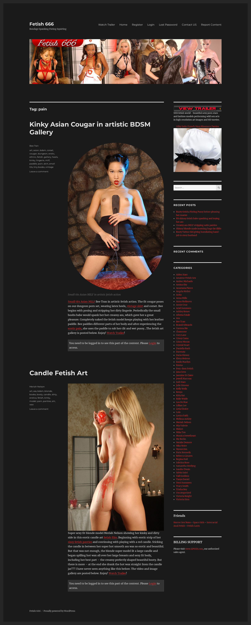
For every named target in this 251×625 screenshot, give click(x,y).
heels (55, 157)
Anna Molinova (184, 301)
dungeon (43, 153)
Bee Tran (34, 145)
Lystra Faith (182, 415)
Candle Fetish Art (58, 373)
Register (137, 24)
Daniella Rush (183, 348)
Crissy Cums (182, 338)
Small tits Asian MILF (81, 301)
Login (150, 24)
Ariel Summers (183, 308)
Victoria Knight (184, 496)
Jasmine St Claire (184, 375)
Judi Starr (181, 382)
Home (123, 24)
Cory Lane (181, 335)
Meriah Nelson (37, 386)
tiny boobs (39, 167)
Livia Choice (182, 409)
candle (47, 394)
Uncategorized (183, 492)
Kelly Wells (181, 388)
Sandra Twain (183, 469)
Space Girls (198, 522)
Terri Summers (184, 482)
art (30, 150)
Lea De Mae (182, 402)
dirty (54, 394)
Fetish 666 (41, 24)
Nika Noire (181, 445)
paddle (33, 163)
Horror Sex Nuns (182, 522)
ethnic (32, 157)
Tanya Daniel (182, 479)
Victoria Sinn (182, 499)
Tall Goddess (182, 476)
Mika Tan (181, 432)
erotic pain (74, 328)
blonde (48, 391)
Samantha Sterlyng (186, 466)
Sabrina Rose (182, 462)
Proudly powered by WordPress (59, 611)
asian (36, 150)
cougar (33, 153)
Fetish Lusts (193, 525)
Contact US (189, 24)
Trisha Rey (181, 489)
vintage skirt (135, 306)
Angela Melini (183, 291)
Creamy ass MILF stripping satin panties (196, 225)
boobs (32, 394)
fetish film (110, 537)
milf (47, 160)
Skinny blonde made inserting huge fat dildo (198, 228)
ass (34, 391)
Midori (179, 429)
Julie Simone (182, 385)
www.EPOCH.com (194, 548)
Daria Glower (182, 355)
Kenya (179, 392)
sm (53, 401)
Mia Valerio (182, 425)
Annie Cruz (181, 304)
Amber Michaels (184, 281)
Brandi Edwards (184, 325)
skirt (46, 163)
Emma (179, 365)
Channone (181, 331)
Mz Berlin (181, 439)
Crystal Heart (182, 345)
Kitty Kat (180, 395)
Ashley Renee (183, 311)
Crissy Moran (183, 341)
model (32, 401)
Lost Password (168, 24)
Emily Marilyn (183, 362)
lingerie (40, 160)
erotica (33, 397)
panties (47, 401)
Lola (178, 412)
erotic (51, 153)
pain (40, 163)
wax (31, 404)
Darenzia (180, 351)
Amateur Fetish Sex (186, 278)
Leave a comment (38, 171)
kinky (32, 160)
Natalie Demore (184, 442)
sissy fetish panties (80, 541)
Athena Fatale (183, 315)
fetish (40, 157)
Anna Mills (181, 298)
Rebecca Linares (184, 455)
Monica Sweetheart (186, 435)
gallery (47, 157)
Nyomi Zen (181, 449)
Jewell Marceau (183, 378)
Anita (179, 294)
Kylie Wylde (182, 398)
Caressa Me (182, 328)
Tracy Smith (182, 486)
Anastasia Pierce (184, 288)
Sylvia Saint (182, 472)
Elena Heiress (183, 358)
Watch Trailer (106, 24)
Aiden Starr (182, 274)
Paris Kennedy (183, 452)
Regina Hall (182, 459)
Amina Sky (181, 284)
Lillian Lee (181, 405)
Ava (178, 318)
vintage (49, 167)
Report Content (211, 24)
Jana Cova (181, 372)
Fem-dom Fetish (184, 368)
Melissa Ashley (183, 419)
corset (50, 150)
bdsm (43, 150)
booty (40, 394)
